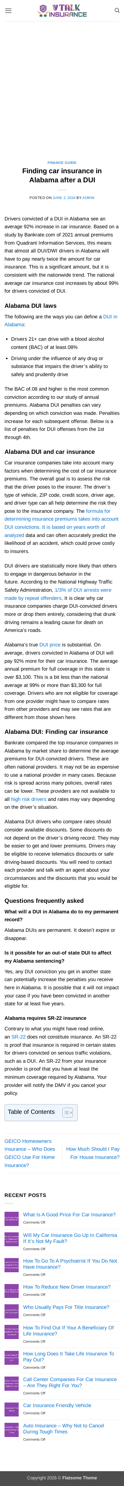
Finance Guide (62, 162)
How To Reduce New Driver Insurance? (66, 1287)
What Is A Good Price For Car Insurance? (69, 1215)
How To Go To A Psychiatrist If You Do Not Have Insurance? (70, 1264)
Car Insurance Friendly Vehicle (57, 1405)
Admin (88, 198)
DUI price (49, 645)
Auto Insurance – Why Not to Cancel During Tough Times (63, 1429)
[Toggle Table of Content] (64, 1112)
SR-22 (18, 1037)
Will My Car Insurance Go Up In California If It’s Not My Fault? (70, 1238)
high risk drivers (28, 799)
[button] (8, 10)
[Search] (117, 10)
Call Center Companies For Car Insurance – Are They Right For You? (70, 1382)
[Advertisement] (62, 86)
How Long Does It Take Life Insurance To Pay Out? (68, 1357)
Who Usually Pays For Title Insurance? (66, 1307)
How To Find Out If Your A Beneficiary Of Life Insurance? (68, 1331)
